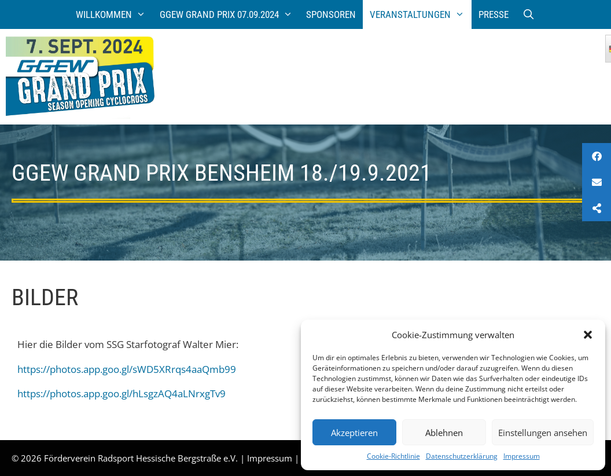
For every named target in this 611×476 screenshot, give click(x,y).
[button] (588, 334)
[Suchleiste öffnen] (529, 14)
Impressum (521, 456)
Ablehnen (444, 432)
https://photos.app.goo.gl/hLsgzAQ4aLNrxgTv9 (121, 393)
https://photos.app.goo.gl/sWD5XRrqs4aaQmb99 (126, 369)
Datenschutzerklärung (462, 456)
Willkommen (114, 14)
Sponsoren (331, 14)
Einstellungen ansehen (542, 432)
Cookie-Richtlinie (393, 456)
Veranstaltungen (421, 14)
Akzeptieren (354, 432)
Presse (494, 14)
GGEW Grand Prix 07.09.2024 (230, 14)
